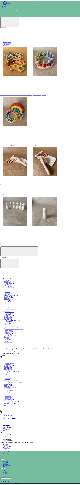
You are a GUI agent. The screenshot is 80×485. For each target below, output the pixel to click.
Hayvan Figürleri (8, 318)
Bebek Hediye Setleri (7, 42)
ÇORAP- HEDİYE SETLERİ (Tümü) (12, 343)
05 (3, 481)
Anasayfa (4, 405)
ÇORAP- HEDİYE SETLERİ (8, 342)
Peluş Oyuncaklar (8, 316)
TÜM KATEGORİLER (5, 278)
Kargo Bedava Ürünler (8, 438)
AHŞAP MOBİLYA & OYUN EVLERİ (10, 327)
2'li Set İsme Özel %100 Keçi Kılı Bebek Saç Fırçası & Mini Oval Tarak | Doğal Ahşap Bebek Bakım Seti (20, 194)
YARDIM (2, 459)
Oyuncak (4, 41)
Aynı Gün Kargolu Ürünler (9, 440)
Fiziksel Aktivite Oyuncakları (10, 333)
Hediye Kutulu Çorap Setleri (10, 344)
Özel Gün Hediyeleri (9, 323)
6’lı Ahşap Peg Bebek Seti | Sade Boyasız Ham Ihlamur (10, 244)
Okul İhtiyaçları (6, 457)
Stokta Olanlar (7, 436)
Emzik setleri (7, 324)
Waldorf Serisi (8, 314)
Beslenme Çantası (8, 340)
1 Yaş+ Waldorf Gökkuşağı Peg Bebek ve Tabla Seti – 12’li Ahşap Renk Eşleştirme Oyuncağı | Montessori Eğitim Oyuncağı (23, 95)
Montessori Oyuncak (7, 43)
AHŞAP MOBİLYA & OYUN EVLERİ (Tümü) (14, 329)
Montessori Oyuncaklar (9, 313)
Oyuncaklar (5, 452)
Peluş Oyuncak (5, 45)
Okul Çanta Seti (8, 341)
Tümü (8, 362)
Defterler (7, 338)
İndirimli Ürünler (7, 434)
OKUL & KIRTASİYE (7, 334)
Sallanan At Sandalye (9, 331)
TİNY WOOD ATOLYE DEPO (6, 478)
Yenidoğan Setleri (8, 321)
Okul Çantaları (8, 336)
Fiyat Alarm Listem (6, 475)
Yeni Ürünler (6, 435)
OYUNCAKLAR (6, 311)
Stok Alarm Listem (6, 473)
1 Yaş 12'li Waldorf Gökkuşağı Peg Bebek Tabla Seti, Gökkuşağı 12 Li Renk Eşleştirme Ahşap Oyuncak (20, 144)
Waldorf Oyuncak (6, 44)
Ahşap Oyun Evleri (8, 330)
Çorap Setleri (7, 326)
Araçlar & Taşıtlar (8, 317)
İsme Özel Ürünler (8, 325)
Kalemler (7, 337)
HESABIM (2, 468)
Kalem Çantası (8, 339)
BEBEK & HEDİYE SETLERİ (9, 319)
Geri (8, 360)
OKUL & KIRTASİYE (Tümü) (11, 335)
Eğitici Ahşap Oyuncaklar (10, 315)
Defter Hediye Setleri (9, 322)
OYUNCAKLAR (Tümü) (10, 312)
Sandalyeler (7, 332)
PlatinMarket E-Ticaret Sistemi (6, 483)
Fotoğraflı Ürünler (7, 439)
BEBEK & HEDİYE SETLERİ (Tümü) (12, 320)
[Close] (1, 410)
